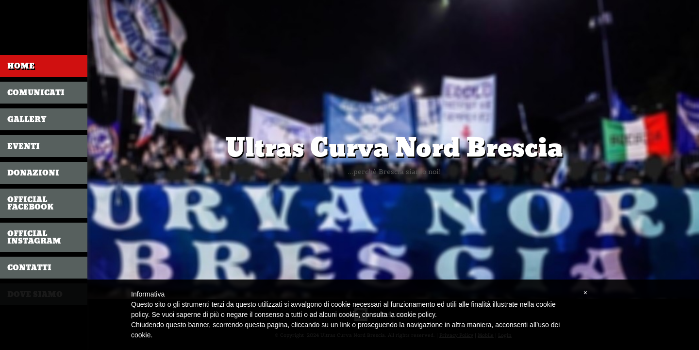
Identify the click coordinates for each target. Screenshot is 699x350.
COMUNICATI (36, 93)
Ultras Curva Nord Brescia (394, 148)
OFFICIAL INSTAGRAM (34, 237)
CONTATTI (29, 268)
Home (20, 66)
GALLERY (26, 119)
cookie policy (416, 314)
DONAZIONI (33, 173)
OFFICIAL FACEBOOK (30, 203)
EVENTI (23, 146)
